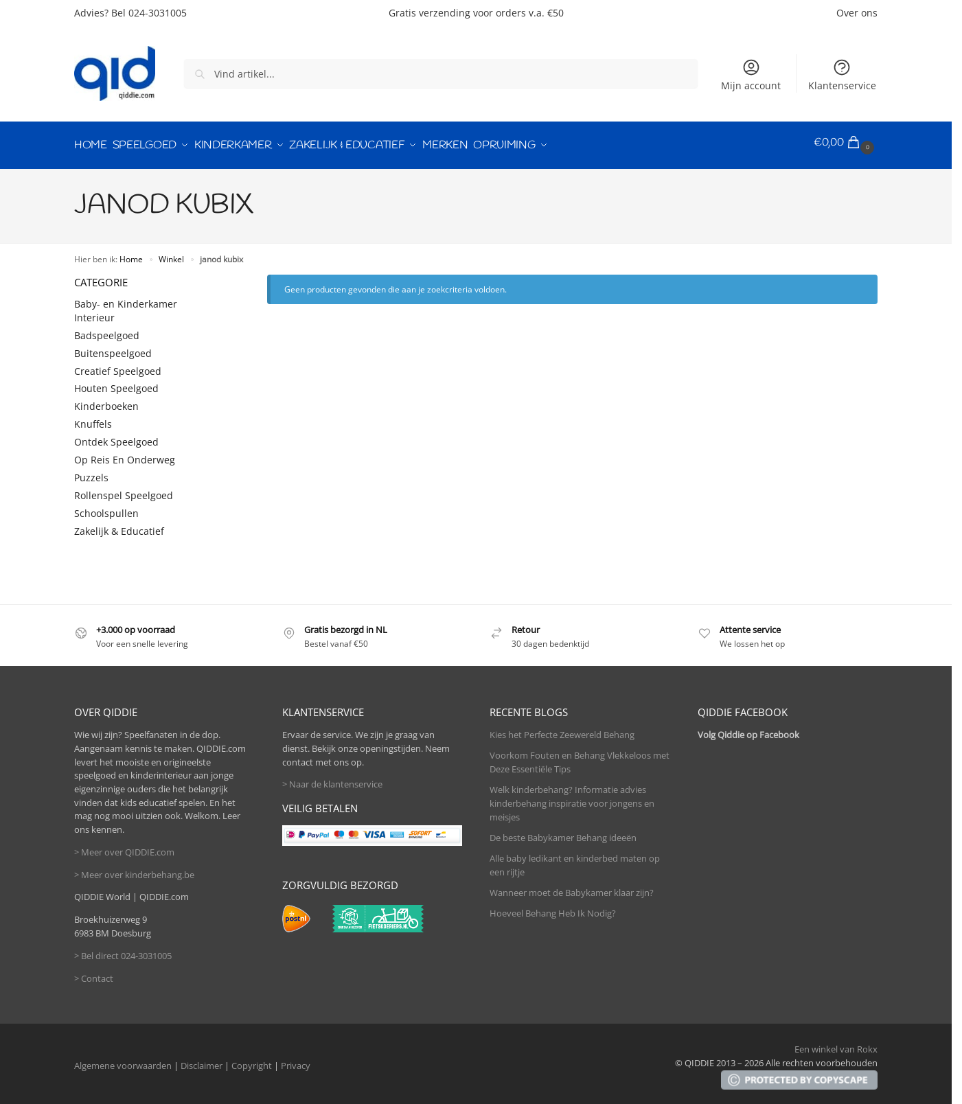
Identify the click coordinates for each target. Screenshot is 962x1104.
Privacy (295, 1061)
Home (131, 253)
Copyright (251, 1061)
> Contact (93, 973)
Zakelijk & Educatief (119, 525)
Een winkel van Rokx (836, 1044)
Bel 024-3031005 (149, 12)
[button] (846, 142)
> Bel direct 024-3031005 (123, 950)
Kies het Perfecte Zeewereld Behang (562, 730)
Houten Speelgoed (116, 383)
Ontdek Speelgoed (116, 437)
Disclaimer (201, 1061)
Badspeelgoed (106, 329)
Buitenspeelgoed (113, 347)
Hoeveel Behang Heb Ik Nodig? (553, 907)
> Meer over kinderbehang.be (134, 869)
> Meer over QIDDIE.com (124, 846)
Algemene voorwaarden (123, 1061)
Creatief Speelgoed (117, 365)
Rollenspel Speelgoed (123, 489)
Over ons (857, 12)
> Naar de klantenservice (332, 779)
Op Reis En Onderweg (124, 454)
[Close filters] (215, 277)
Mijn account (751, 75)
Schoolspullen (106, 507)
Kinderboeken (106, 401)
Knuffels (93, 419)
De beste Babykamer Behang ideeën (563, 832)
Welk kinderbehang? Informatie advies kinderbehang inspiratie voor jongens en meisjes (572, 798)
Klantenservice (842, 75)
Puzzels (91, 472)
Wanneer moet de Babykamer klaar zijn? (572, 887)
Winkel (171, 253)
